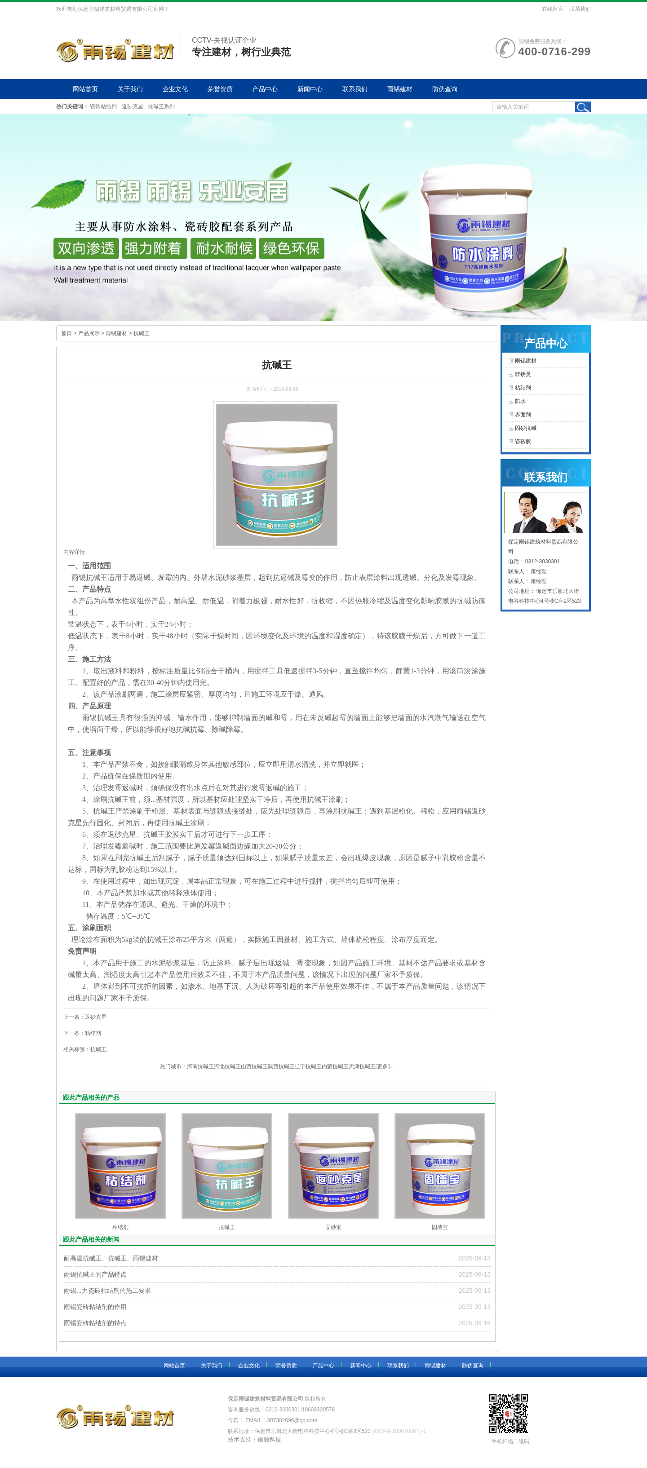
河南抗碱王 (200, 1066)
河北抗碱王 (227, 1066)
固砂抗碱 (525, 428)
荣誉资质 (220, 89)
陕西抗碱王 (281, 1066)
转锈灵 (523, 374)
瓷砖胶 (523, 441)
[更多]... (385, 1066)
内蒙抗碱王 (335, 1066)
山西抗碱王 (254, 1066)
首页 (66, 333)
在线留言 (552, 9)
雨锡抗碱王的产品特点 (95, 1274)
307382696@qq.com (292, 1420)
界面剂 (523, 414)
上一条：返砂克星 (84, 1017)
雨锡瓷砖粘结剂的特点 (95, 1323)
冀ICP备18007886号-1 (399, 1431)
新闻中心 (310, 89)
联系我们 (580, 9)
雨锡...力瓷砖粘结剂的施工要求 (107, 1290)
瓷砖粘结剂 (103, 106)
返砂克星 (132, 106)
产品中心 (265, 89)
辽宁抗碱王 (308, 1066)
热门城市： (173, 1066)
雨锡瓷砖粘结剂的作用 (95, 1306)
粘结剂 (120, 1227)
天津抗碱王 (362, 1066)
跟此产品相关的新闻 (91, 1239)
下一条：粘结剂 (82, 1033)
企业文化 (175, 89)
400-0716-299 (554, 51)
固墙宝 (440, 1227)
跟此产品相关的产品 (91, 1097)
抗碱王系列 (161, 106)
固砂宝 (333, 1227)
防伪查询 (444, 89)
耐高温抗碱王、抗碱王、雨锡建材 (111, 1258)
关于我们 (130, 89)
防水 (520, 401)
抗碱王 (141, 333)
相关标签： (76, 1049)
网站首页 (85, 89)
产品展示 (89, 333)
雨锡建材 (399, 89)
